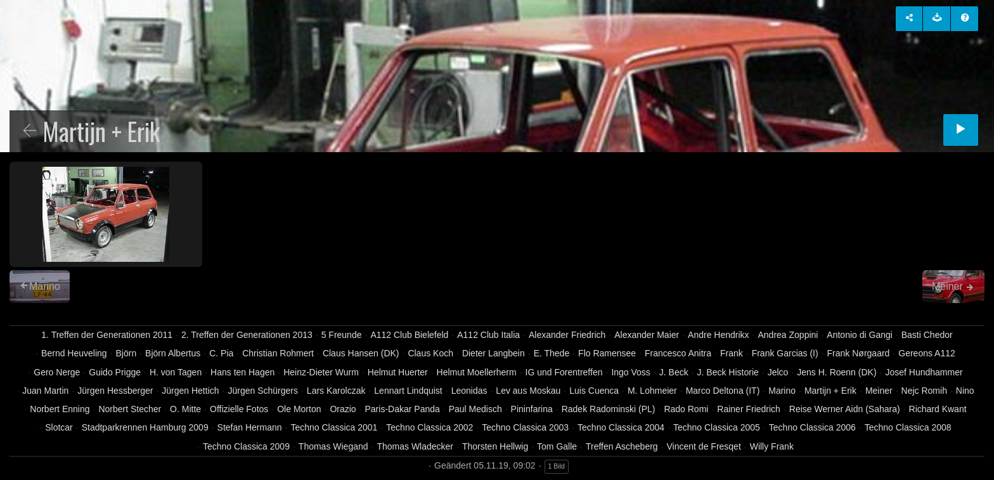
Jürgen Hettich (190, 391)
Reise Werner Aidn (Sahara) (844, 409)
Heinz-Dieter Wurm (321, 372)
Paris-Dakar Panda (402, 409)
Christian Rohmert (278, 353)
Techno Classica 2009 (246, 446)
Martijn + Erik (830, 391)
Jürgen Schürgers (263, 391)
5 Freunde (341, 335)
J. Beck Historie (728, 372)
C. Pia (221, 353)
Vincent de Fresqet (704, 446)
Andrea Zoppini (788, 335)
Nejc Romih (924, 391)
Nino (965, 391)
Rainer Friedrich (748, 409)
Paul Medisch (475, 409)
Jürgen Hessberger (115, 391)
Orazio (343, 409)
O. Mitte (185, 409)
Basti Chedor (927, 335)
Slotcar (59, 427)
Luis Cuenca (594, 391)
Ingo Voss (630, 372)
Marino (782, 391)
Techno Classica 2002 (429, 427)
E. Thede (552, 353)
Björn (126, 353)
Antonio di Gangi (860, 335)
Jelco (778, 372)
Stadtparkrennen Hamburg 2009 (145, 427)
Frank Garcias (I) (785, 353)
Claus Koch (430, 353)
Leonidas (469, 391)
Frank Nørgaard (858, 353)
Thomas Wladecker (415, 446)
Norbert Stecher (129, 409)
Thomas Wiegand (333, 446)
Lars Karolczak (336, 391)
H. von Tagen (176, 372)
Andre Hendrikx (718, 335)
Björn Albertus (172, 353)
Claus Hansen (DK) (361, 353)
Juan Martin (45, 391)
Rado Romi (686, 409)
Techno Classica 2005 (716, 427)
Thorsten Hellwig (495, 446)
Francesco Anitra (678, 353)
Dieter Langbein (493, 353)
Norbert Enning (59, 409)
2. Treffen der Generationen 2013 (247, 335)
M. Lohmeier (652, 391)
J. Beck (673, 372)
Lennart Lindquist (408, 391)
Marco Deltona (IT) (723, 391)
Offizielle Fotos (239, 409)
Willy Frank (772, 446)
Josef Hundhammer (923, 372)
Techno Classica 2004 (621, 427)
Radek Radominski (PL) (608, 409)
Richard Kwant (938, 409)
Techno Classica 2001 (333, 427)
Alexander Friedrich (567, 335)
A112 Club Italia (488, 335)
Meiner (879, 391)
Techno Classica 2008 (908, 427)
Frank (731, 353)
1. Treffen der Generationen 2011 (106, 335)
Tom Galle (557, 446)
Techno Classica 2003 (525, 427)
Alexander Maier (646, 335)
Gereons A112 (926, 353)
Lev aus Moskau (528, 391)
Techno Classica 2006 (812, 427)
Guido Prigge (115, 372)
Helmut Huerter (398, 372)
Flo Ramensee (607, 353)
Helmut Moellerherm (477, 372)
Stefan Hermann (249, 427)
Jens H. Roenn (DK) (836, 372)
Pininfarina (532, 409)
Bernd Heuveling (74, 353)
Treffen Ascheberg (622, 446)
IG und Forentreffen (564, 372)
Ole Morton (299, 409)
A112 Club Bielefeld (409, 335)
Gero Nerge (57, 372)
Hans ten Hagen (242, 372)
